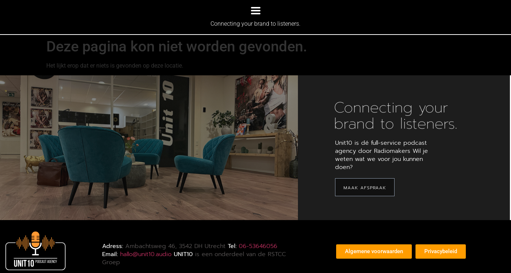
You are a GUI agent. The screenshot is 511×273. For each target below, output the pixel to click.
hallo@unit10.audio (146, 254)
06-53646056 (258, 246)
